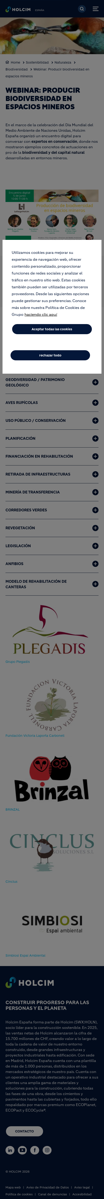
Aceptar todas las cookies (52, 329)
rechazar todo (50, 355)
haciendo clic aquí (41, 314)
